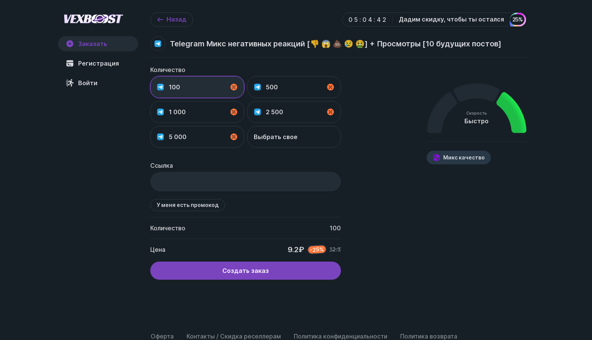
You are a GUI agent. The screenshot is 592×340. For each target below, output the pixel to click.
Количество (167, 70)
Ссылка (161, 165)
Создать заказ (245, 270)
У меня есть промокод (188, 205)
